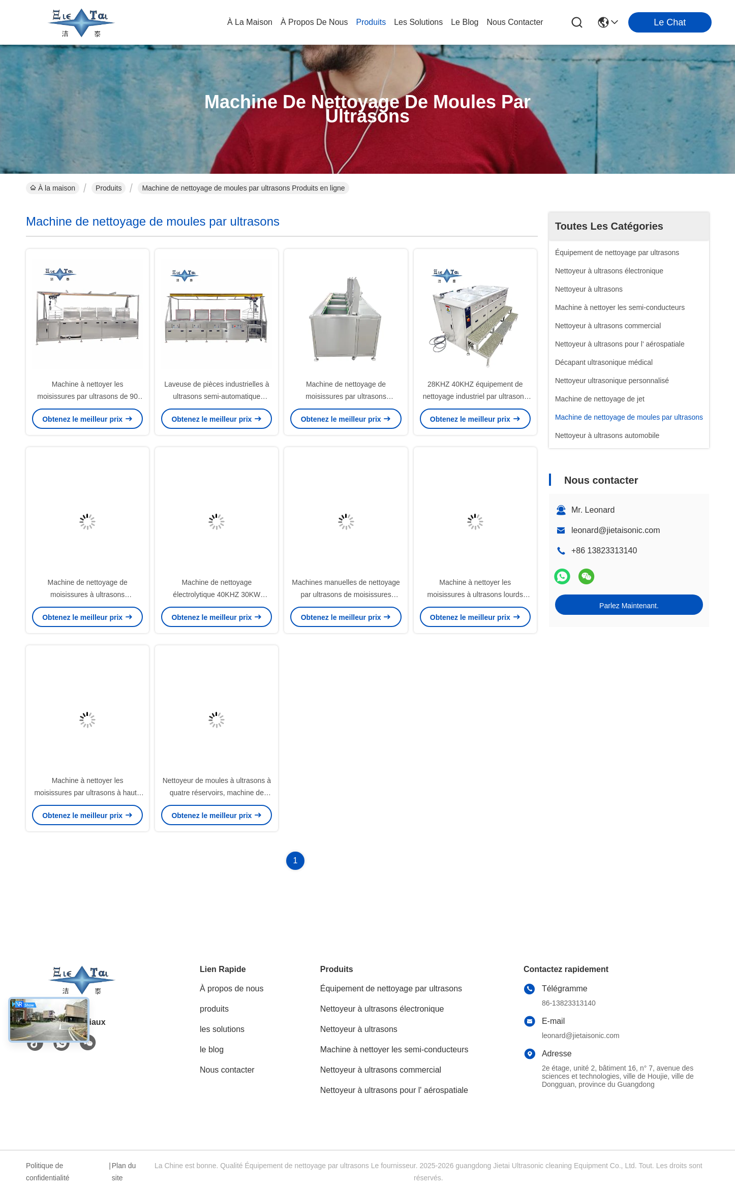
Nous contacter (227, 1070)
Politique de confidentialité (48, 1172)
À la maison (249, 22)
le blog (464, 22)
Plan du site (124, 1172)
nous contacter (514, 22)
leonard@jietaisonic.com (615, 530)
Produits (108, 188)
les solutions (418, 22)
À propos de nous (314, 22)
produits (371, 22)
